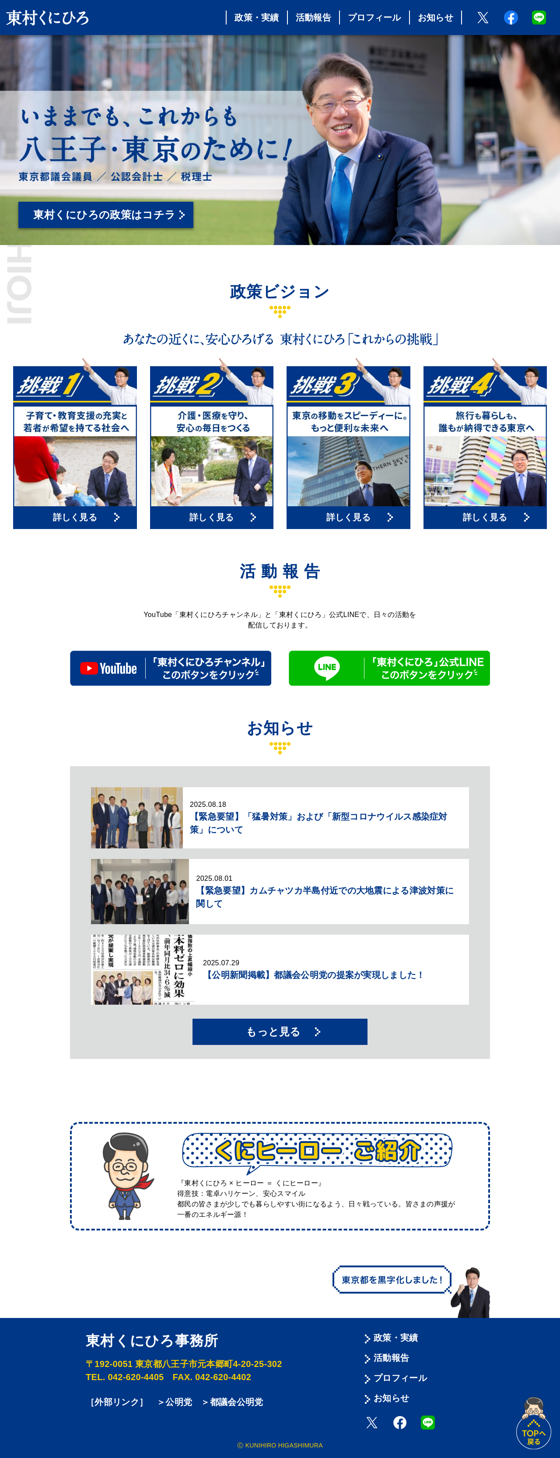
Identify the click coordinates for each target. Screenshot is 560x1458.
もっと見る (273, 1031)
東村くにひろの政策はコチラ (104, 215)
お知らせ (435, 17)
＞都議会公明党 (232, 1402)
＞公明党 (174, 1402)
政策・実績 (256, 17)
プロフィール (374, 17)
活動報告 (313, 17)
